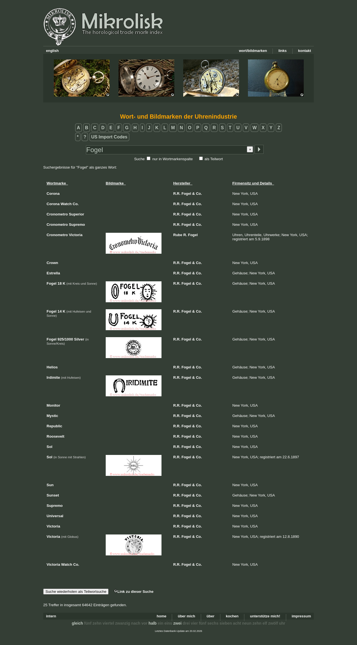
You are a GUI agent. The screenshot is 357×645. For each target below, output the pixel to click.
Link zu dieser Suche (133, 591)
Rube (177, 235)
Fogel (186, 193)
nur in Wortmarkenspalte (172, 159)
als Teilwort (213, 159)
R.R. (176, 193)
